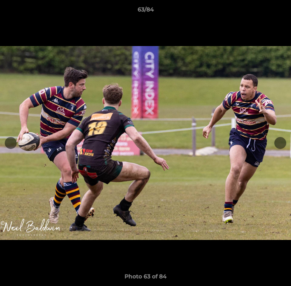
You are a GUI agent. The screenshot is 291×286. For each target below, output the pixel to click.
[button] (281, 11)
